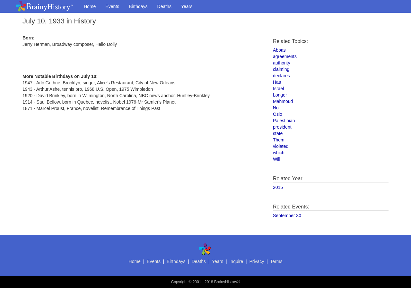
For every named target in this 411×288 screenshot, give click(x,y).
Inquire (236, 261)
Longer (280, 94)
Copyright (179, 282)
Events (112, 6)
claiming (281, 69)
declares (281, 75)
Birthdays (138, 6)
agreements (285, 56)
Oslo (277, 114)
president (282, 127)
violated (280, 146)
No (276, 107)
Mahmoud (283, 101)
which (278, 152)
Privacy (256, 261)
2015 (278, 187)
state (278, 133)
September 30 (287, 215)
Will (276, 159)
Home (90, 6)
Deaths (164, 6)
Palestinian (284, 120)
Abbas (279, 50)
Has (277, 82)
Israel (278, 88)
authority (281, 62)
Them (278, 139)
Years (186, 6)
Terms (276, 261)
